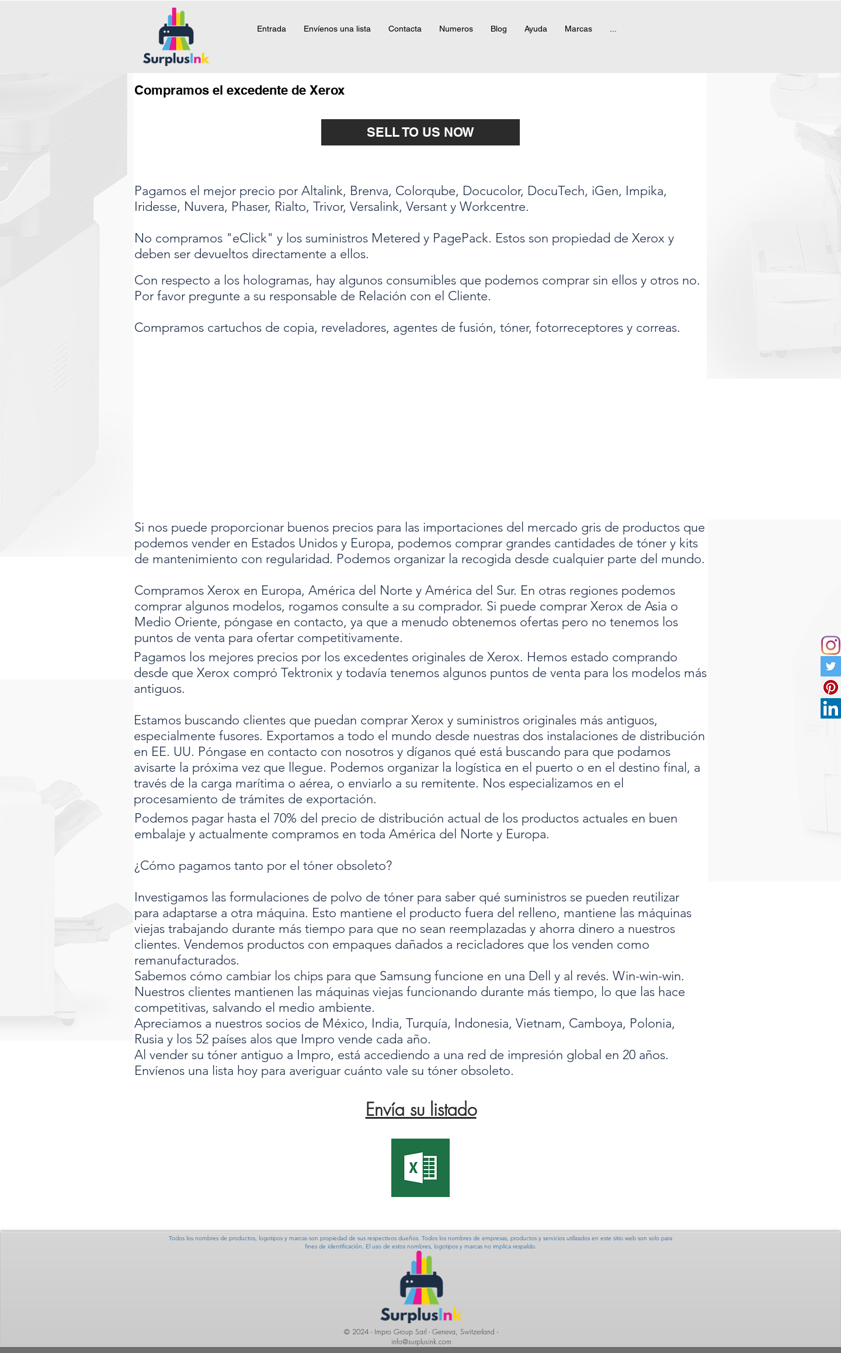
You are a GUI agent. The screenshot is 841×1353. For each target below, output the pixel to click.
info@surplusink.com (421, 1342)
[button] (578, 36)
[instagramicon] (831, 645)
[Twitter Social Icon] (831, 666)
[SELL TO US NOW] (420, 132)
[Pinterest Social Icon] (831, 687)
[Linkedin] (831, 708)
